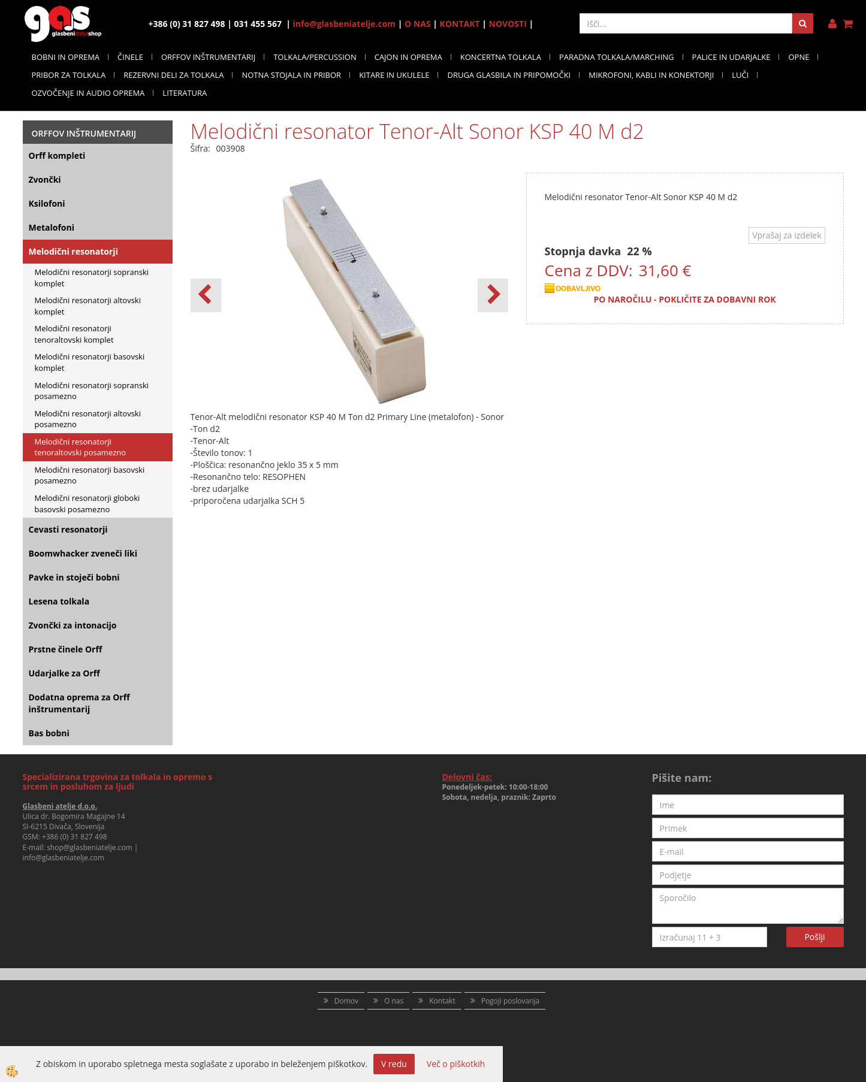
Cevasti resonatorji (68, 529)
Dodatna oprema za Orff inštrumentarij (79, 703)
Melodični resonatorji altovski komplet (88, 306)
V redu (394, 1063)
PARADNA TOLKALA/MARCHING (616, 57)
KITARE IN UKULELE (394, 74)
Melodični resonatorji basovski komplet (90, 362)
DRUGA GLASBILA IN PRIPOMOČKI (509, 74)
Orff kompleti (57, 155)
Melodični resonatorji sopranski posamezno (92, 391)
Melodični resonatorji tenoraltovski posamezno (80, 447)
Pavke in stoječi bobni (74, 577)
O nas (393, 1001)
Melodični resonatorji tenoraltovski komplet (74, 334)
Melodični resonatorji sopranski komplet (92, 278)
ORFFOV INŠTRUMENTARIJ (208, 57)
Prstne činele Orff (65, 649)
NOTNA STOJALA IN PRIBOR (291, 74)
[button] (493, 295)
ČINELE (130, 57)
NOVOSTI (508, 23)
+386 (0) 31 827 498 (74, 837)
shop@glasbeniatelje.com (89, 847)
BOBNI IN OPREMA (66, 57)
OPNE (798, 57)
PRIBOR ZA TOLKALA (69, 74)
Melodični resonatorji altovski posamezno (88, 419)
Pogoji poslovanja (510, 1001)
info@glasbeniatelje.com (344, 23)
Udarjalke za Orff (64, 673)
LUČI (740, 74)
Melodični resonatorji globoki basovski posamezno (87, 503)
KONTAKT (460, 23)
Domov (346, 1001)
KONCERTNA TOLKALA (500, 57)
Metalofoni (52, 227)
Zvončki (45, 179)
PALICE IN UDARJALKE (731, 57)
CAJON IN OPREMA (408, 57)
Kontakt (442, 1001)
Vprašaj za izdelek (786, 235)
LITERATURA (184, 92)
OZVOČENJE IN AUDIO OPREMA (88, 92)
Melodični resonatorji (73, 251)
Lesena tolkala (59, 601)
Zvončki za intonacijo (73, 625)
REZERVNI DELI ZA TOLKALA (173, 74)
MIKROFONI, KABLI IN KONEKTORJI (651, 74)
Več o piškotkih (456, 1063)
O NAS (418, 23)
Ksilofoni (47, 203)
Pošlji (814, 936)
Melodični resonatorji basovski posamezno (90, 475)
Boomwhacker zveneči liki (83, 553)
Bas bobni (49, 733)
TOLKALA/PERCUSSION (315, 57)
